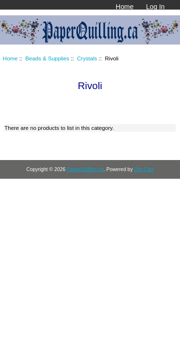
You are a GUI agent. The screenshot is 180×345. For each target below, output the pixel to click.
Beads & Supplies (47, 58)
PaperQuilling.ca (85, 169)
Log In (155, 7)
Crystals (87, 58)
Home (124, 7)
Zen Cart (144, 169)
